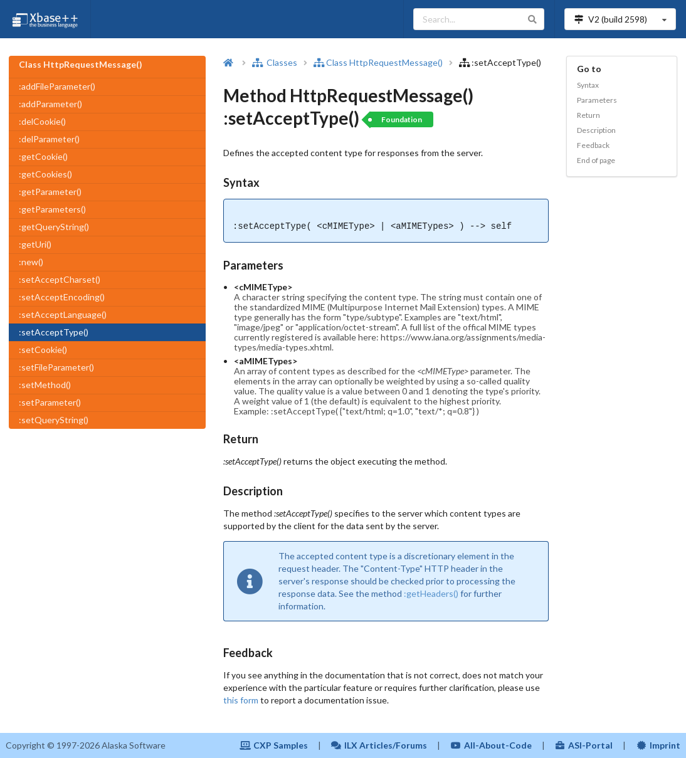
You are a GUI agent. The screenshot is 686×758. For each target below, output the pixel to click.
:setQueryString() (53, 419)
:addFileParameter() (57, 86)
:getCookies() (45, 174)
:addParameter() (50, 103)
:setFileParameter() (56, 367)
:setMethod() (45, 384)
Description (596, 130)
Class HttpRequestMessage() (379, 62)
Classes (274, 62)
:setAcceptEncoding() (62, 297)
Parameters (597, 100)
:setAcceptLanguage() (63, 314)
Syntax (588, 85)
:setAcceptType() (53, 332)
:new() (31, 261)
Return (588, 115)
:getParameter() (50, 191)
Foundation (401, 119)
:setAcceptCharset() (59, 279)
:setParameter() (50, 402)
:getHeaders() (431, 593)
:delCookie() (42, 121)
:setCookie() (43, 349)
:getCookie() (43, 156)
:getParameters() (52, 209)
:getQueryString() (54, 226)
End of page (596, 160)
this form (240, 700)
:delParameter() (49, 139)
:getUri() (35, 244)
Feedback (593, 145)
